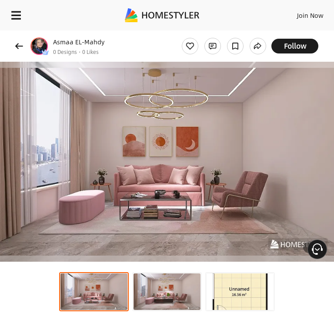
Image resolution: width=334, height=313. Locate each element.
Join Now (310, 15)
